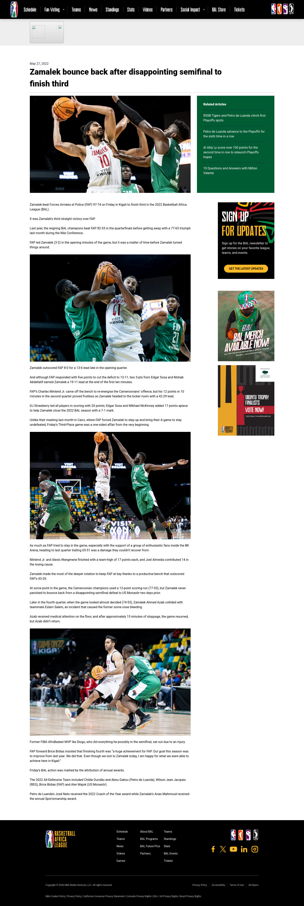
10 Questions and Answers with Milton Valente (230, 170)
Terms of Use (237, 885)
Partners (166, 9)
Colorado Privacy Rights (138, 896)
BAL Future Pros (150, 846)
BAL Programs (149, 838)
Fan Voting (52, 9)
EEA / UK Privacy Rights (165, 896)
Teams (76, 9)
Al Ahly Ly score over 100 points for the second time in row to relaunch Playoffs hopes (231, 152)
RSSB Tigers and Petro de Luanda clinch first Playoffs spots (234, 118)
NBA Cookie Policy (55, 896)
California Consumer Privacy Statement (103, 896)
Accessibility (218, 885)
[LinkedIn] (244, 849)
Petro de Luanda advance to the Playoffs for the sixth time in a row (234, 134)
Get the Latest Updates (246, 268)
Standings (112, 9)
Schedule (30, 9)
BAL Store (219, 9)
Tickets (239, 9)
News (93, 9)
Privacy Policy (199, 885)
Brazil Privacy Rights (190, 896)
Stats (131, 9)
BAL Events (171, 853)
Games (121, 860)
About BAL (146, 831)
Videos (147, 9)
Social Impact (190, 9)
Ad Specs (253, 885)
